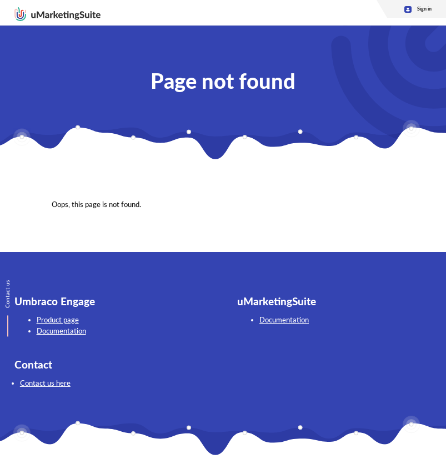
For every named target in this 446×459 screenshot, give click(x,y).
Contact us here (45, 383)
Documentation (61, 330)
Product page (58, 319)
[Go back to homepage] (57, 12)
